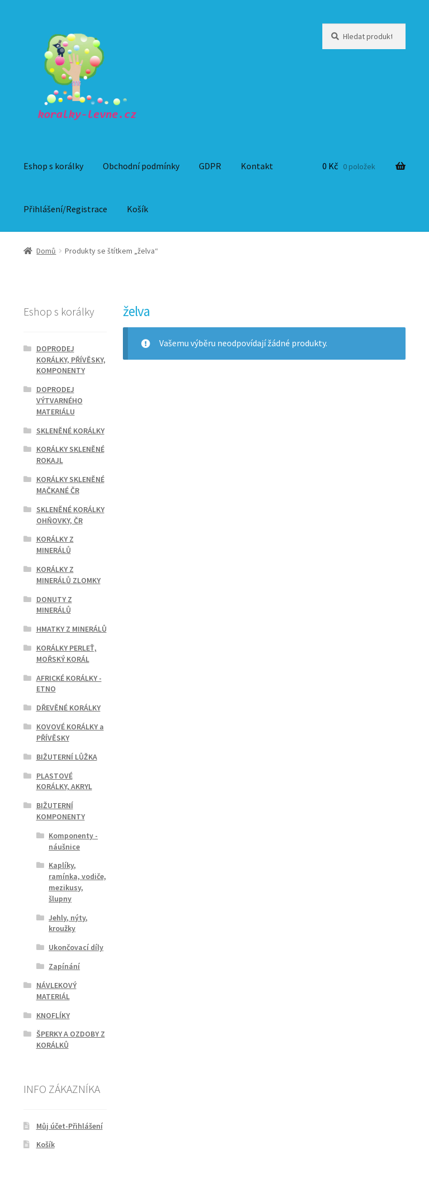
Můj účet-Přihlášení (69, 1126)
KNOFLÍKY (53, 1015)
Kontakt (257, 165)
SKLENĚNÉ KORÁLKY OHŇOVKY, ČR (70, 515)
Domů (46, 251)
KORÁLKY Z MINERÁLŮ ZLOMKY (68, 574)
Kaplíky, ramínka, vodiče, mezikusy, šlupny (77, 881)
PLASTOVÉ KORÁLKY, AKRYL (64, 781)
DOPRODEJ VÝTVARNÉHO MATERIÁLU (59, 400)
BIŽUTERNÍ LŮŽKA (66, 757)
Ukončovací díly (76, 947)
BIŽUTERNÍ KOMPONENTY (60, 811)
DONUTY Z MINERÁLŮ (54, 604)
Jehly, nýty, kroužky (68, 923)
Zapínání (64, 966)
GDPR (210, 165)
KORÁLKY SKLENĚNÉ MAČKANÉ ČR (70, 484)
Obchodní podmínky (141, 165)
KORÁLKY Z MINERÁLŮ (55, 544)
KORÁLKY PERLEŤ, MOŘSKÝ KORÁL (66, 653)
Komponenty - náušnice (73, 841)
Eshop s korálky (53, 165)
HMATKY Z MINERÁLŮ (71, 629)
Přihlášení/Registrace (65, 208)
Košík (137, 208)
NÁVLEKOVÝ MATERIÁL (56, 990)
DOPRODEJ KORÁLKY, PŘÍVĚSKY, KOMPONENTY (71, 359)
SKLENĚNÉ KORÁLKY (70, 431)
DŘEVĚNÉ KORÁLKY (68, 708)
